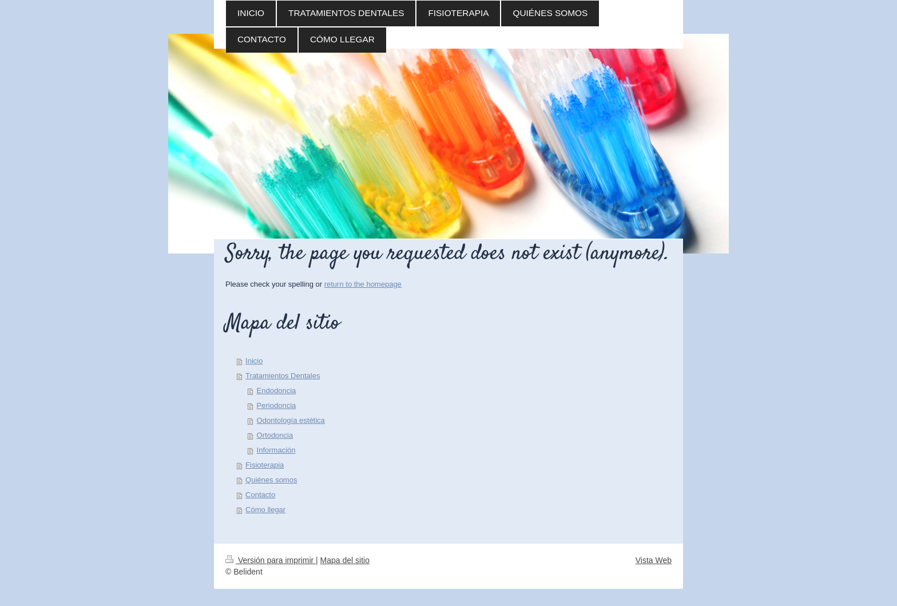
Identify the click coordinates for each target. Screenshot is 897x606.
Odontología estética (291, 420)
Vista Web (654, 560)
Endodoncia (276, 390)
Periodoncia (276, 405)
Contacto (260, 494)
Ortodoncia (275, 435)
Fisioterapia (264, 465)
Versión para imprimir (270, 560)
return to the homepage (363, 284)
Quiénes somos (271, 480)
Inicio (254, 361)
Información (276, 450)
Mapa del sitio (345, 560)
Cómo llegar (265, 509)
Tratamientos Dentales (282, 375)
